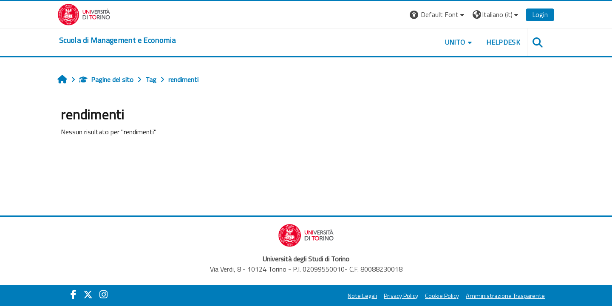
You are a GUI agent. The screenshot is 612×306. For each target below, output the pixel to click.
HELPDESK (503, 42)
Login (540, 14)
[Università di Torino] (83, 13)
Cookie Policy (442, 295)
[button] (438, 14)
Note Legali (362, 295)
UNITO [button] (455, 42)
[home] (117, 40)
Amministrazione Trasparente (505, 295)
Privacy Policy (401, 295)
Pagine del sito (106, 79)
